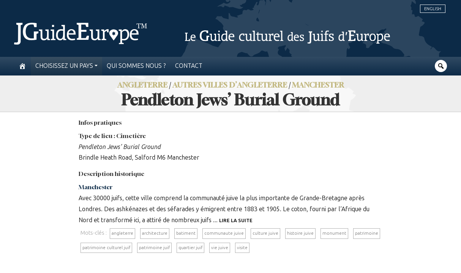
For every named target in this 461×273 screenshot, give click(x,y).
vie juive (219, 247)
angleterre (122, 233)
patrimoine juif (154, 247)
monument (334, 233)
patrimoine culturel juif (106, 247)
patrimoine (366, 233)
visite (242, 247)
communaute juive (224, 233)
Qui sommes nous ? (136, 65)
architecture (154, 233)
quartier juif (190, 247)
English (432, 8)
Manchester (318, 84)
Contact (188, 65)
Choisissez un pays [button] (64, 65)
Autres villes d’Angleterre (229, 84)
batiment (186, 233)
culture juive (265, 233)
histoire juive (300, 233)
